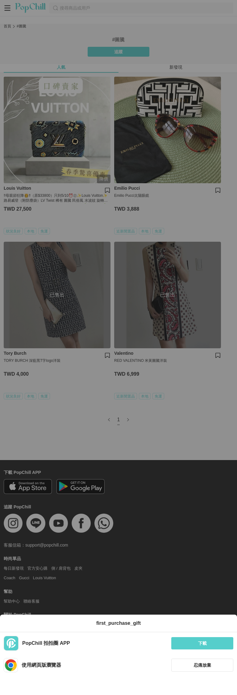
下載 (202, 643)
